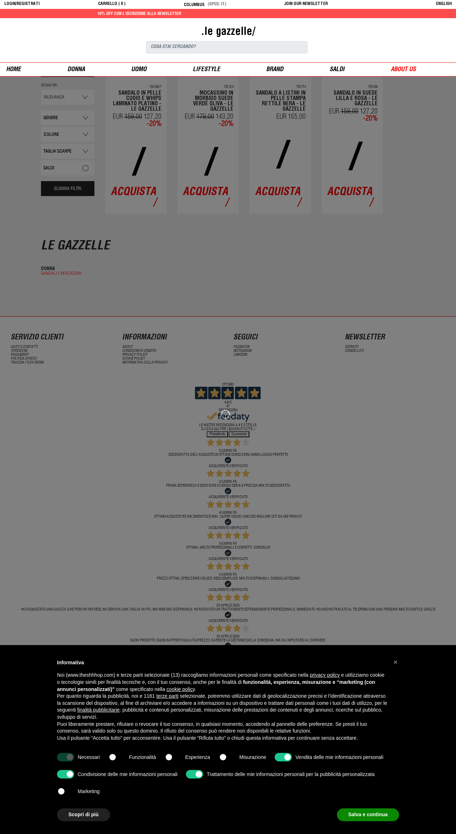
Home (13, 70)
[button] (395, 662)
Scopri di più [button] (83, 814)
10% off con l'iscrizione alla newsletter (159, 14)
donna (76, 70)
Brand (274, 70)
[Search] (226, 47)
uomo (138, 70)
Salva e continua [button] (368, 814)
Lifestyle (206, 70)
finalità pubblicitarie (98, 710)
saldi (337, 70)
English (444, 4)
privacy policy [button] (325, 675)
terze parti (167, 696)
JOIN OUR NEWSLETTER (306, 4)
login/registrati (22, 4)
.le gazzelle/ (228, 32)
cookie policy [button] (180, 689)
